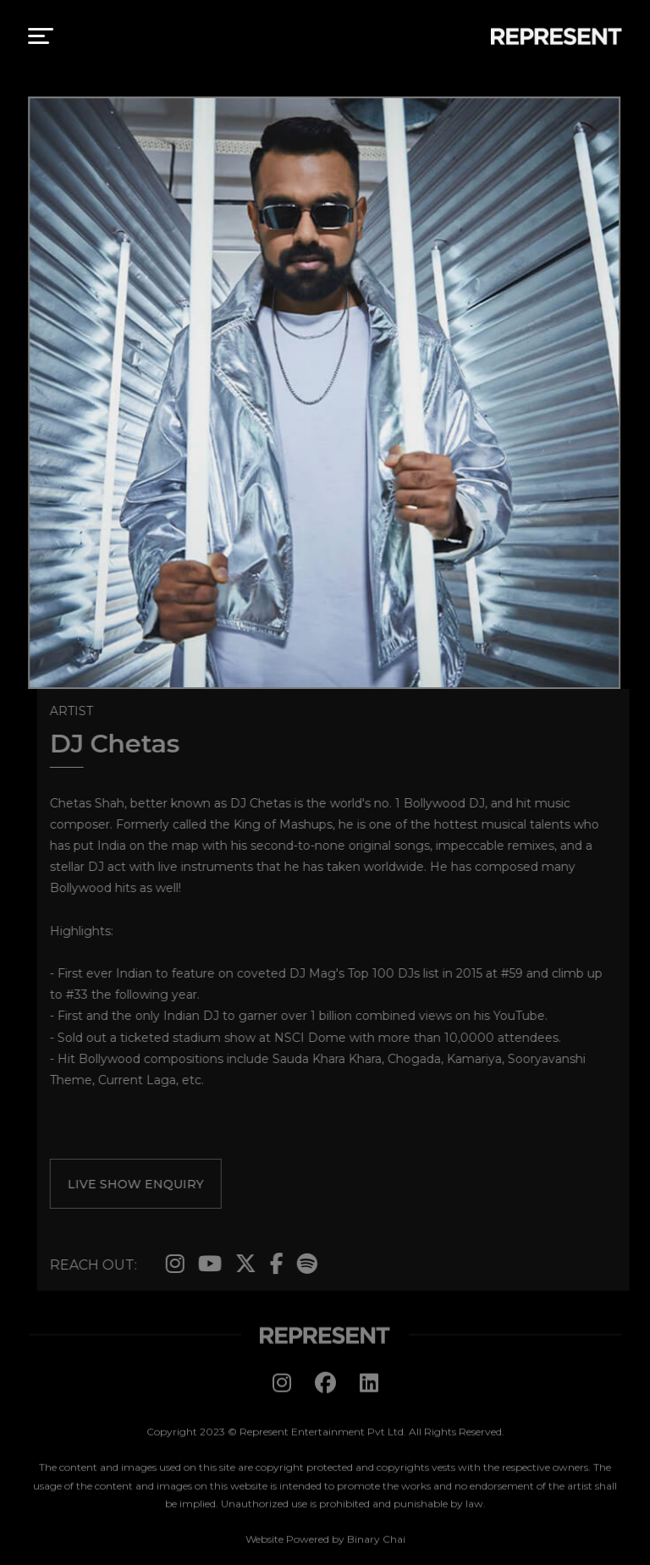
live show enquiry (139, 1184)
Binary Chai (376, 1542)
